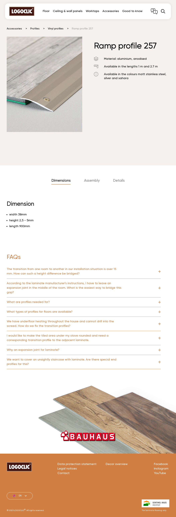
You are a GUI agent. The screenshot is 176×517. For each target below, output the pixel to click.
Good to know (132, 11)
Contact (63, 485)
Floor (46, 11)
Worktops (92, 11)
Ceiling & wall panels (67, 11)
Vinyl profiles (55, 28)
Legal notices (67, 481)
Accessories (110, 11)
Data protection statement (76, 476)
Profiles (35, 28)
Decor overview (117, 476)
